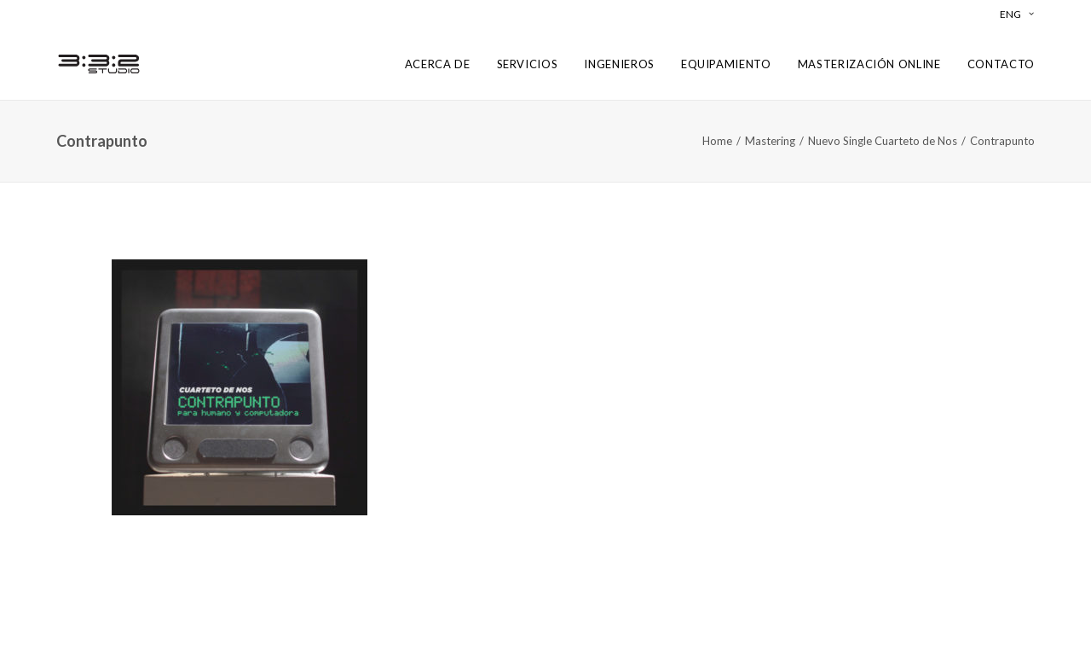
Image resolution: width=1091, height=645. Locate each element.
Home (717, 141)
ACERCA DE (437, 64)
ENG (1017, 14)
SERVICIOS (527, 64)
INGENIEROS (619, 64)
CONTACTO (1001, 64)
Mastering (770, 141)
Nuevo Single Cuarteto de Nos (882, 141)
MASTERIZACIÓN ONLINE (869, 64)
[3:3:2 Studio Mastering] (98, 64)
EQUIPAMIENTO (726, 64)
